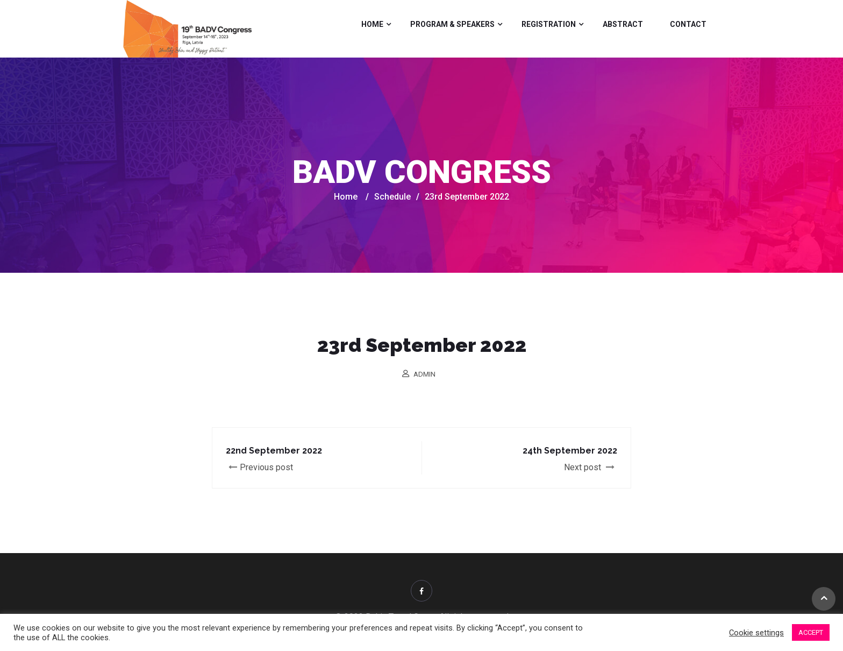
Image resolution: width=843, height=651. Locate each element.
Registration (548, 24)
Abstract (623, 24)
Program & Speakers (452, 24)
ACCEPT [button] (810, 632)
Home (372, 24)
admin (424, 374)
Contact (688, 24)
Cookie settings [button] (756, 633)
